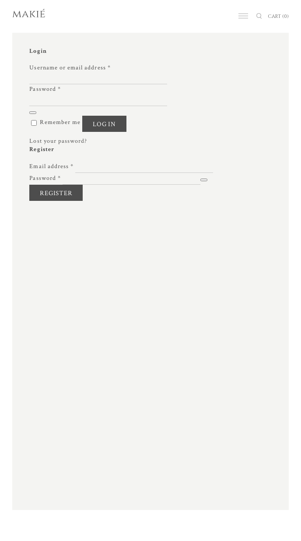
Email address (51, 166)
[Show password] (32, 112)
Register (56, 193)
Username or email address (69, 68)
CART (278, 16)
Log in (104, 124)
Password (45, 89)
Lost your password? (58, 141)
